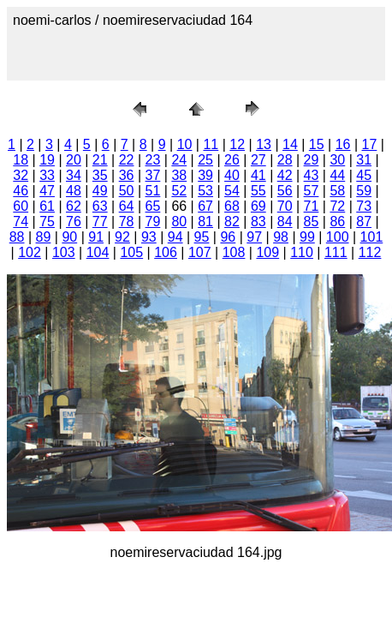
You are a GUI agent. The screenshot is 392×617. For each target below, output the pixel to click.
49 (100, 190)
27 (258, 160)
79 (153, 221)
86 (337, 221)
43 (311, 175)
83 (258, 221)
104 (98, 252)
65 (153, 206)
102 (29, 252)
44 (337, 175)
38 (179, 175)
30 (337, 160)
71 (311, 206)
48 (73, 190)
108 (234, 252)
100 (337, 237)
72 (337, 206)
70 (285, 206)
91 (96, 237)
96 (227, 237)
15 (316, 144)
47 (47, 190)
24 (179, 160)
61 (47, 206)
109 (267, 252)
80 (179, 221)
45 (363, 175)
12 (237, 144)
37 (153, 175)
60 (20, 206)
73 (363, 206)
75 (47, 221)
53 (205, 190)
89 (43, 237)
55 (258, 190)
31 (363, 160)
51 (153, 190)
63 (100, 206)
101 (371, 237)
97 (254, 237)
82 (232, 221)
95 (202, 237)
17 (369, 144)
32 (20, 175)
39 (205, 175)
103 (63, 252)
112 (370, 252)
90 (69, 237)
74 (20, 221)
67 (205, 206)
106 (165, 252)
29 (311, 160)
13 (263, 144)
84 (285, 221)
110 (301, 252)
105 (131, 252)
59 (363, 190)
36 (126, 175)
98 (280, 237)
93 (149, 237)
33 (47, 175)
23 (153, 160)
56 (285, 190)
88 (17, 237)
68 (232, 206)
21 (100, 160)
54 (232, 190)
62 (73, 206)
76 (73, 221)
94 (175, 237)
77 (100, 221)
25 (205, 160)
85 (311, 221)
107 (199, 252)
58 (337, 190)
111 (335, 252)
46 (20, 190)
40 (232, 175)
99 (307, 237)
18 (20, 160)
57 (311, 190)
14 (290, 144)
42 (285, 175)
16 (343, 144)
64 (126, 206)
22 (126, 160)
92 (122, 237)
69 (258, 206)
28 (285, 160)
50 (126, 190)
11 (210, 144)
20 (73, 160)
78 (126, 221)
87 (363, 221)
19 (47, 160)
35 (100, 175)
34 (73, 175)
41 (258, 175)
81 (205, 221)
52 (179, 190)
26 (232, 160)
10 (185, 144)
